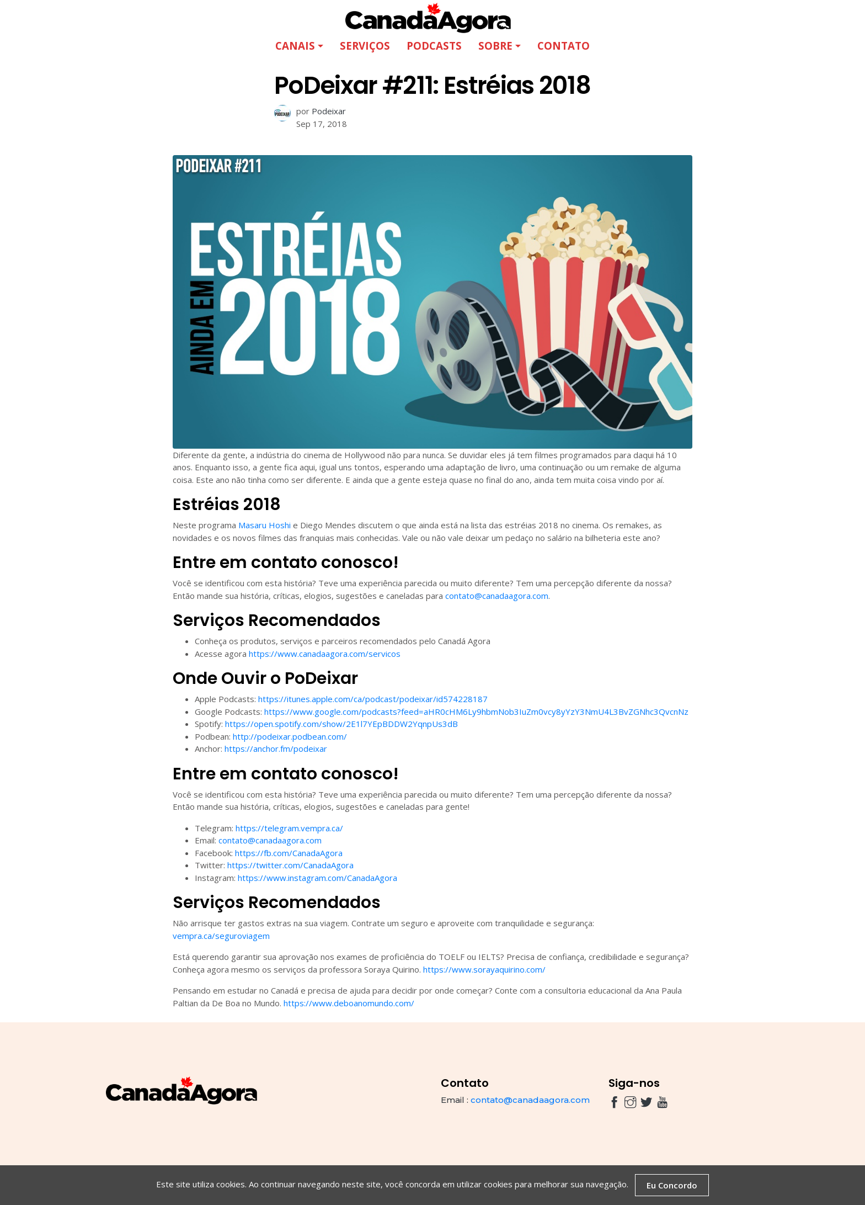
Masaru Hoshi (264, 524)
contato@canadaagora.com (496, 595)
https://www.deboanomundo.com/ (349, 1002)
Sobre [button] (495, 45)
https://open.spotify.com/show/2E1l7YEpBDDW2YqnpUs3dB (341, 723)
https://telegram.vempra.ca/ (289, 828)
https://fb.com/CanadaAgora (289, 852)
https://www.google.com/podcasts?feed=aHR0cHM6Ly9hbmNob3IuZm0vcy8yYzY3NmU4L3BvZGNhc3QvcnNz (476, 711)
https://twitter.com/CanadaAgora (290, 864)
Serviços (365, 45)
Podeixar (329, 110)
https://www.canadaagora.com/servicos (325, 653)
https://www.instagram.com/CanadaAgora (317, 877)
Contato (563, 45)
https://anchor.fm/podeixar (276, 748)
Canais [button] (295, 45)
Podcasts (434, 45)
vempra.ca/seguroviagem (221, 935)
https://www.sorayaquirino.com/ (484, 969)
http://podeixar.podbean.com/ (290, 736)
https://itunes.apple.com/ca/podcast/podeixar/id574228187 (373, 698)
